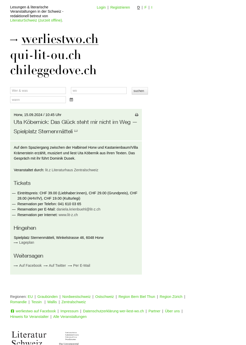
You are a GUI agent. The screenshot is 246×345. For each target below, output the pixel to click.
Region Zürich (171, 297)
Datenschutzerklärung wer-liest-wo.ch (113, 311)
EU (30, 297)
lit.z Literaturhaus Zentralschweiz (71, 170)
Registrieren (120, 7)
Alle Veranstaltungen (70, 317)
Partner (154, 311)
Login (101, 7)
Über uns (172, 311)
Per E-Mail (79, 265)
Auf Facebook (28, 265)
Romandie (18, 302)
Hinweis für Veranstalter (29, 317)
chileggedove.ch (53, 70)
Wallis (52, 302)
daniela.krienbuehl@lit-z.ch (78, 209)
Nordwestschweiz (76, 297)
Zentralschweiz (74, 302)
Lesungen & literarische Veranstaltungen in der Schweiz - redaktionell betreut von (36, 11)
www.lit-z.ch (68, 215)
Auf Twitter (55, 265)
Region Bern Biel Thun (137, 297)
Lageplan (26, 242)
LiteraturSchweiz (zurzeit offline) (36, 20)
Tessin (37, 302)
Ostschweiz (104, 297)
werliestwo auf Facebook (33, 311)
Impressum (70, 311)
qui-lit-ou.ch (45, 55)
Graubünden (47, 297)
